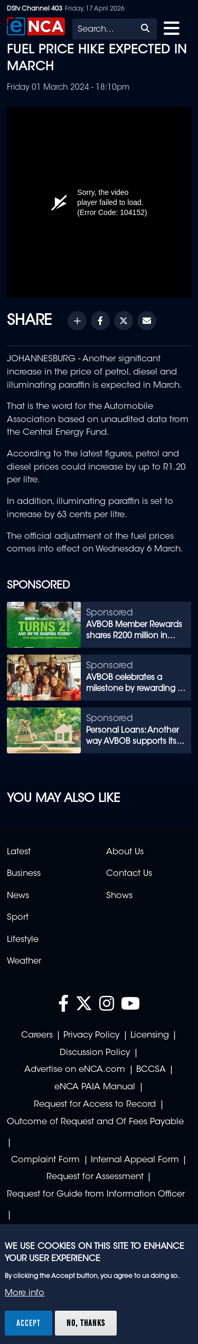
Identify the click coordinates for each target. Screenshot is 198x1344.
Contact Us (129, 874)
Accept (28, 1323)
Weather (24, 961)
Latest (19, 852)
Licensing (149, 1035)
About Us (125, 852)
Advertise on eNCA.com (74, 1070)
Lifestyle (23, 940)
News (18, 896)
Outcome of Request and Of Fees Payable (95, 1122)
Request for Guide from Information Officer (96, 1194)
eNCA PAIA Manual (94, 1087)
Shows (119, 896)
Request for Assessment (95, 1177)
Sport (18, 917)
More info (24, 1293)
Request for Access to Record (95, 1104)
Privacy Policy (91, 1035)
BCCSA (151, 1070)
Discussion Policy (95, 1053)
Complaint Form (45, 1160)
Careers (37, 1035)
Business (24, 874)
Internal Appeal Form (135, 1160)
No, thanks (86, 1323)
